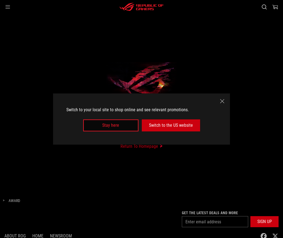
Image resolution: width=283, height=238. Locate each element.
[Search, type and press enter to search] (264, 7)
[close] (222, 101)
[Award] (14, 200)
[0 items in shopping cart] (275, 7)
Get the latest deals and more (210, 213)
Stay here (110, 125)
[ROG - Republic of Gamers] (141, 7)
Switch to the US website (171, 125)
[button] (7, 7)
